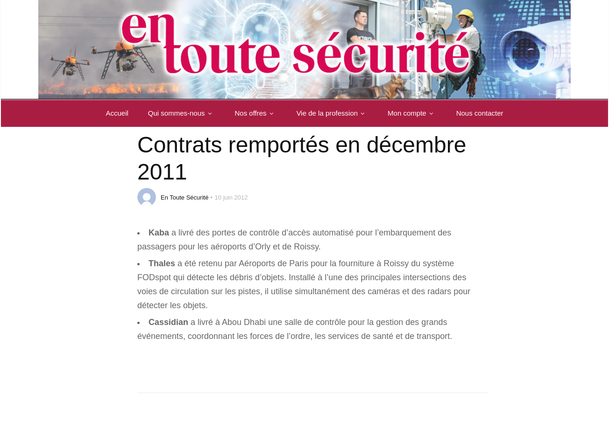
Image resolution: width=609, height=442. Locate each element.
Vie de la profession (332, 113)
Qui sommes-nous (181, 113)
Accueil (117, 113)
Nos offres (256, 113)
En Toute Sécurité (184, 197)
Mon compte (412, 113)
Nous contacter (479, 113)
